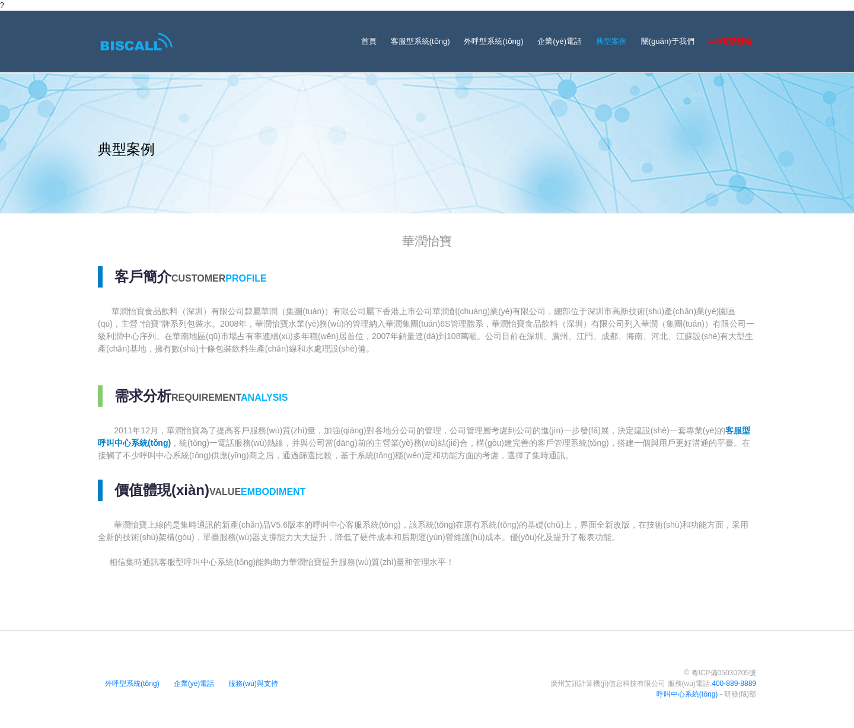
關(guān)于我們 (667, 41)
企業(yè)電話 (559, 41)
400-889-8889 (734, 683)
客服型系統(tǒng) (420, 41)
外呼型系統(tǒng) (493, 41)
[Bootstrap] (138, 41)
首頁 (369, 41)
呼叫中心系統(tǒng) (687, 694)
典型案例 (611, 41)
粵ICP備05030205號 (724, 673)
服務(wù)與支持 (253, 683)
